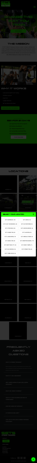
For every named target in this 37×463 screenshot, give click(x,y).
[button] (33, 459)
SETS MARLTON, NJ (10, 241)
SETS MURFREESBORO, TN (27, 242)
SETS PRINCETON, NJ (26, 251)
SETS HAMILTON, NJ (10, 232)
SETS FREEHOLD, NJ (10, 228)
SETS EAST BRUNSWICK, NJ (10, 222)
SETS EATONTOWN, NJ (27, 221)
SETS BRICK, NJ (27, 217)
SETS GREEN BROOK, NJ (26, 228)
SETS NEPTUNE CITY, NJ (10, 247)
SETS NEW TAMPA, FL (27, 247)
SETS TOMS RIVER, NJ (10, 256)
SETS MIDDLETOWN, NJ (26, 236)
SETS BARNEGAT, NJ (10, 217)
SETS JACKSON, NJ (27, 232)
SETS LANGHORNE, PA (10, 236)
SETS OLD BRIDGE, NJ (10, 251)
